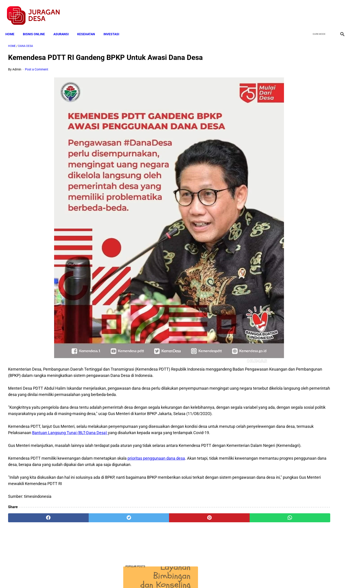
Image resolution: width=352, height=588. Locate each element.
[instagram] (339, 11)
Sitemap (191, 576)
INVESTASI (114, 27)
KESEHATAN (89, 27)
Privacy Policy (152, 576)
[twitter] (318, 11)
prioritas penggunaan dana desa (156, 475)
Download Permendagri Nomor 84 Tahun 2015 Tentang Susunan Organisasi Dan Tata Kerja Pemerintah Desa (296, 230)
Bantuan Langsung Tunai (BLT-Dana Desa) (165, 437)
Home (12, 27)
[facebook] (307, 11)
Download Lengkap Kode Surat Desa (292, 146)
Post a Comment (36, 65)
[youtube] (328, 11)
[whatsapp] (206, 535)
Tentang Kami (234, 576)
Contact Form (210, 576)
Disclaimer (173, 576)
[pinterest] (149, 535)
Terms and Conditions (123, 576)
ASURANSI (63, 27)
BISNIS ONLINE (37, 27)
